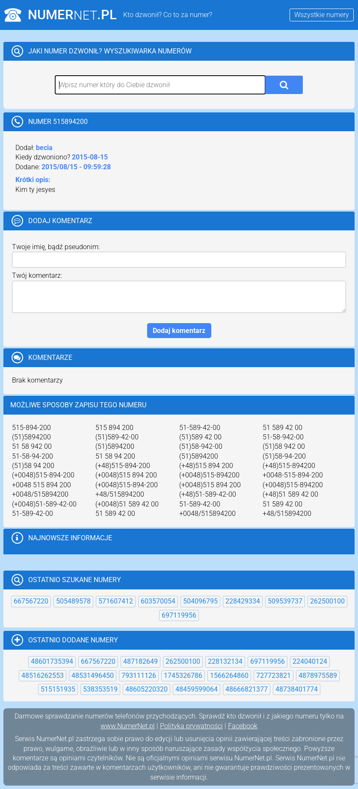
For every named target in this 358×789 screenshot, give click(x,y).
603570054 (158, 601)
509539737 (285, 601)
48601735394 (52, 661)
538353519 (100, 689)
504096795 (200, 601)
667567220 (31, 601)
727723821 (273, 675)
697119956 (179, 615)
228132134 (225, 661)
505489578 (73, 601)
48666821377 (246, 689)
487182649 (140, 661)
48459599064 (196, 689)
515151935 (58, 689)
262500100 (327, 601)
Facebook (242, 726)
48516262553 (42, 675)
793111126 (138, 675)
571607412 (115, 601)
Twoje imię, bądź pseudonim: (56, 247)
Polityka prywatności (191, 726)
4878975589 (318, 675)
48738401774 (296, 689)
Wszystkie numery (321, 15)
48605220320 (146, 689)
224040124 (310, 661)
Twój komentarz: (37, 275)
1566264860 (229, 675)
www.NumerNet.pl (128, 726)
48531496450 (92, 675)
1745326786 (183, 675)
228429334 (242, 601)
